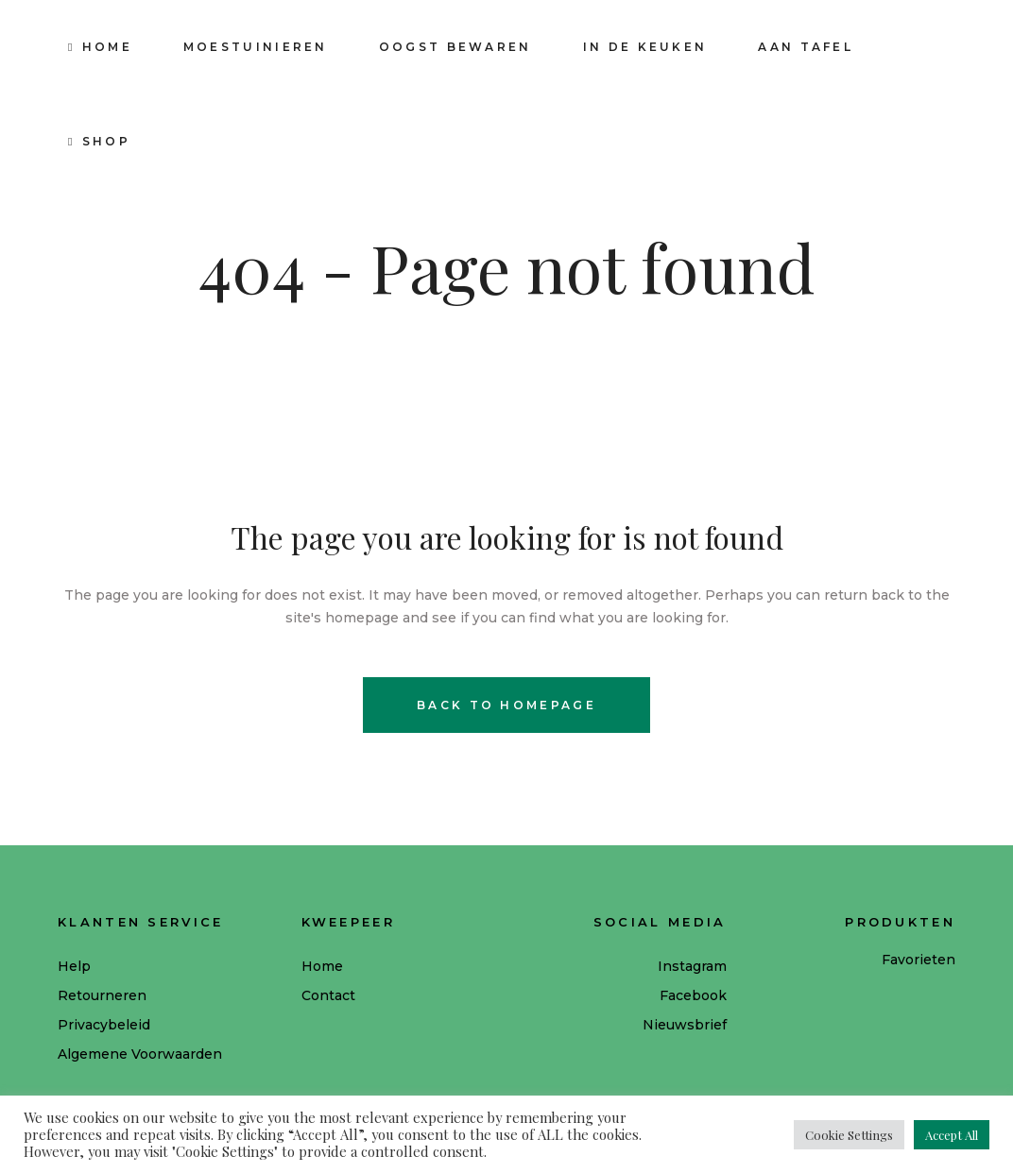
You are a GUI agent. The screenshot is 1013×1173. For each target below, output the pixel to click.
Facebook (693, 995)
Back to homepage (506, 705)
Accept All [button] (951, 1135)
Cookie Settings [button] (849, 1135)
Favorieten (918, 959)
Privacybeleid (104, 1024)
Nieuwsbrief (685, 1024)
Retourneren (102, 995)
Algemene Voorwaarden (140, 1054)
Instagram (692, 966)
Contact (328, 995)
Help (74, 966)
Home (322, 966)
